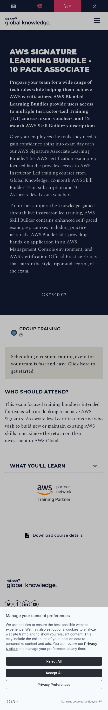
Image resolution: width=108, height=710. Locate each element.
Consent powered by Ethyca (81, 701)
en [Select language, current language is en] (13, 701)
